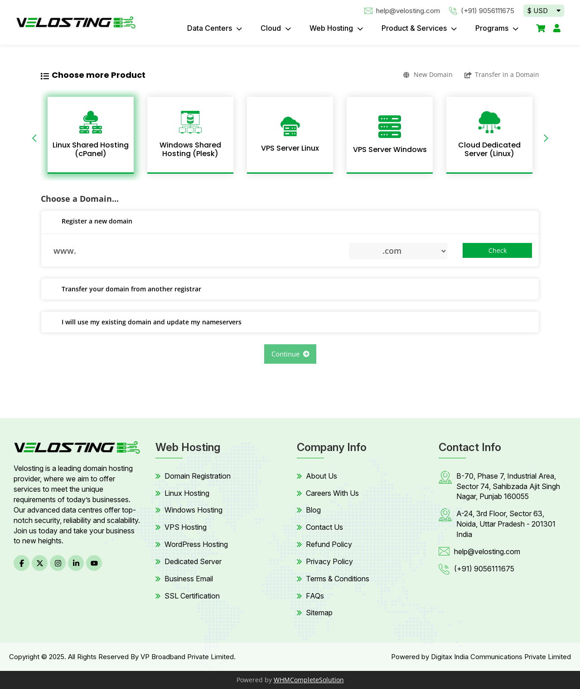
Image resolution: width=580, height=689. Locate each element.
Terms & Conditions (337, 578)
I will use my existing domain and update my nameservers (145, 323)
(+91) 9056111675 (481, 10)
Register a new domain (90, 222)
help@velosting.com (402, 10)
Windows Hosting (193, 509)
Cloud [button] (272, 28)
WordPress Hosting (196, 544)
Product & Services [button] (415, 28)
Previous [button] (34, 135)
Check (497, 250)
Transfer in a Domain (501, 74)
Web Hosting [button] (332, 28)
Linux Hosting (186, 493)
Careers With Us (332, 493)
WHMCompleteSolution (309, 679)
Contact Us (324, 527)
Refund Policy (329, 544)
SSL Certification (192, 595)
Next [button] (546, 135)
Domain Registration (197, 475)
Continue (290, 353)
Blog (313, 509)
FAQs (315, 595)
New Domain (428, 74)
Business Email (188, 578)
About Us (321, 475)
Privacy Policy (329, 561)
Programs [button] (492, 28)
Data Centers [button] (210, 28)
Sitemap (319, 612)
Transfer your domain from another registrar (124, 290)
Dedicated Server (193, 561)
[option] (90, 135)
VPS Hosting (185, 527)
